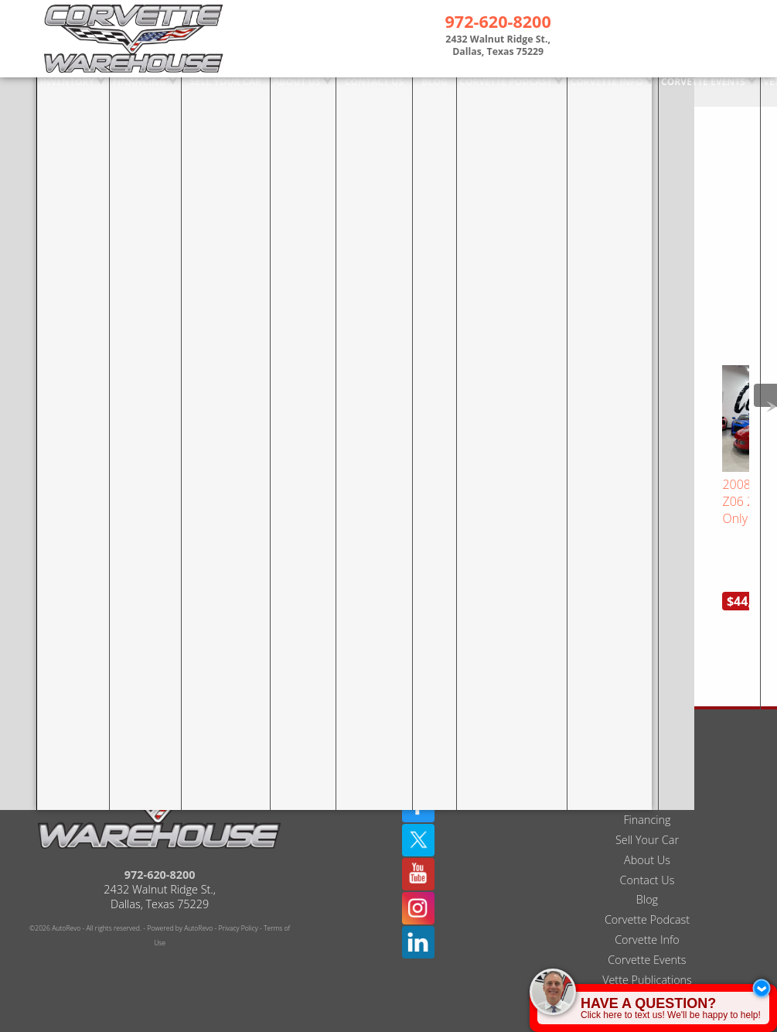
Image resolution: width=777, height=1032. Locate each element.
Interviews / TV (647, 964)
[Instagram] (418, 872)
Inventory (30, 90)
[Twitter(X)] (418, 804)
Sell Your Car (647, 804)
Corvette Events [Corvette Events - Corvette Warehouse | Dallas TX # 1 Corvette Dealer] (662, 90)
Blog (647, 863)
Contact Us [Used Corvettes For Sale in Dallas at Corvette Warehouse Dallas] (335, 90)
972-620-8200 (160, 839)
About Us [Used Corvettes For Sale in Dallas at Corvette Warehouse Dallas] (258, 90)
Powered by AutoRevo (180, 892)
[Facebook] (418, 770)
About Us (647, 824)
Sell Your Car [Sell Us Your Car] (187, 90)
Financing (646, 784)
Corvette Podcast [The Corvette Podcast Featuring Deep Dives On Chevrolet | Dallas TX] (466, 90)
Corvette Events (647, 924)
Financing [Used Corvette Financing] (101, 90)
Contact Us (647, 844)
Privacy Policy (238, 892)
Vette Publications (647, 944)
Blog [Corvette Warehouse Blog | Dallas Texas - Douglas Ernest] (395, 90)
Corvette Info (565, 90)
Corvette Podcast (647, 884)
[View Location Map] (498, 47)
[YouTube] (418, 838)
